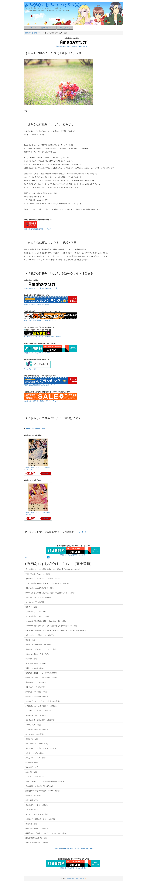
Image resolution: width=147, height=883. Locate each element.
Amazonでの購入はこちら (35, 428)
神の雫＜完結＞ (31, 640)
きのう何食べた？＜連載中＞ (35, 663)
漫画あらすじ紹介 (65, 28)
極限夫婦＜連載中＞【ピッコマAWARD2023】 (42, 673)
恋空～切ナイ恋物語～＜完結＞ (36, 696)
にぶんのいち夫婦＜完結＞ (35, 777)
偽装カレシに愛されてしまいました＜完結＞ (41, 649)
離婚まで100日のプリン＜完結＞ (37, 838)
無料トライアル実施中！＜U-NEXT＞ (37, 353)
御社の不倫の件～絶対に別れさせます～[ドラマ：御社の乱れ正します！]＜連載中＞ (55, 630)
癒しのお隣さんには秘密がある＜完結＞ (39, 588)
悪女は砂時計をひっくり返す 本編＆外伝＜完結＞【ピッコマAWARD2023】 (52, 569)
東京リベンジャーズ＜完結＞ (35, 758)
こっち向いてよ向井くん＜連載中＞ (38, 711)
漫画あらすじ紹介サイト (34, 33)
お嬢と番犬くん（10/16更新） (36, 612)
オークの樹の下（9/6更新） (35, 602)
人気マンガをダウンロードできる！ (36, 304)
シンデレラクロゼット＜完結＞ (36, 729)
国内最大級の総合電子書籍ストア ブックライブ (41, 401)
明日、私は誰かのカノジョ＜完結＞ (38, 574)
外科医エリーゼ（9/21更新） (35, 687)
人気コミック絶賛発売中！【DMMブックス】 (40, 320)
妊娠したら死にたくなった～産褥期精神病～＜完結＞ (44, 781)
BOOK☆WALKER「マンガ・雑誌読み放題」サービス (43, 337)
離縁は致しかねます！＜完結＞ (36, 828)
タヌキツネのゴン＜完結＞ (35, 753)
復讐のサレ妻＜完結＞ (33, 795)
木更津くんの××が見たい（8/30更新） (39, 645)
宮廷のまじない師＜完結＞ (35, 668)
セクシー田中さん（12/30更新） (37, 744)
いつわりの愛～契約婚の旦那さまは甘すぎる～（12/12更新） (47, 583)
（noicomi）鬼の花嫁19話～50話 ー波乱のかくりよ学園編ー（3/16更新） (51, 626)
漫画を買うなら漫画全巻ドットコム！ (37, 229)
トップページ (32, 28)
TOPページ (58, 848)
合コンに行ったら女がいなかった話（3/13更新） (43, 701)
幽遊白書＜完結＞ (31, 824)
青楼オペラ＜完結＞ (32, 739)
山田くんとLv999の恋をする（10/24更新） (40, 819)
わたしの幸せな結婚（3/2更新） (37, 843)
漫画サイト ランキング (48, 28)
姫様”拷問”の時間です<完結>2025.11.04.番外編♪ (42, 791)
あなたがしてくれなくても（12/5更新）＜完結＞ (43, 579)
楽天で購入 (45, 473)
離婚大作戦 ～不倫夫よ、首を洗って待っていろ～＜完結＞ (46, 833)
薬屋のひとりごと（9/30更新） (36, 682)
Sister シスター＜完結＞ (34, 725)
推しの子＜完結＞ (31, 607)
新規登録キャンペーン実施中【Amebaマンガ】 (73, 46)
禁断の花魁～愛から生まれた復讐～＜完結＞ (41, 678)
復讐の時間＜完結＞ (32, 800)
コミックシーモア (30, 369)
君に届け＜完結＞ (31, 659)
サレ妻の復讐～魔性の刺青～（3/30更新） (40, 720)
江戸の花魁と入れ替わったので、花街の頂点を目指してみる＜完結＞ (50, 593)
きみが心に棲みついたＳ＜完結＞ (55, 4)
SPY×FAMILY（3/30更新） (35, 734)
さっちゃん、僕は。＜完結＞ (35, 715)
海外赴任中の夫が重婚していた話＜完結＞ (40, 635)
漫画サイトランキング (71, 848)
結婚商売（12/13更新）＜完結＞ (37, 692)
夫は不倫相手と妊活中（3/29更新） (38, 616)
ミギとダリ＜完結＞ (32, 810)
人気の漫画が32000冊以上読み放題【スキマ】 (40, 385)
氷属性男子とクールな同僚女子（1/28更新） (41, 706)
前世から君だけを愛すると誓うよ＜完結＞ (40, 748)
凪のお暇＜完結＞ (31, 772)
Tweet (26, 557)
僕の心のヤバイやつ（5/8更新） (37, 805)
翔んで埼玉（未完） (32, 767)
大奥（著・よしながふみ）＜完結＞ (38, 597)
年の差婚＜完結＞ (31, 762)
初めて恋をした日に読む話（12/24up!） (39, 786)
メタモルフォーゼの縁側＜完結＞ (37, 814)
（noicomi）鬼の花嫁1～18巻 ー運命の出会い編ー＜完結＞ (46, 621)
